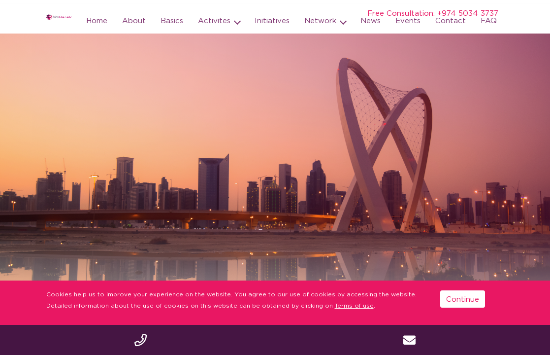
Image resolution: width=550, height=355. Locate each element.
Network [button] (321, 20)
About (134, 20)
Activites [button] (215, 20)
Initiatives (272, 20)
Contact (450, 20)
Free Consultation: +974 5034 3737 (432, 13)
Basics (172, 20)
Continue (462, 299)
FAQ (489, 20)
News (370, 20)
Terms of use (354, 305)
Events (408, 20)
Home (96, 20)
